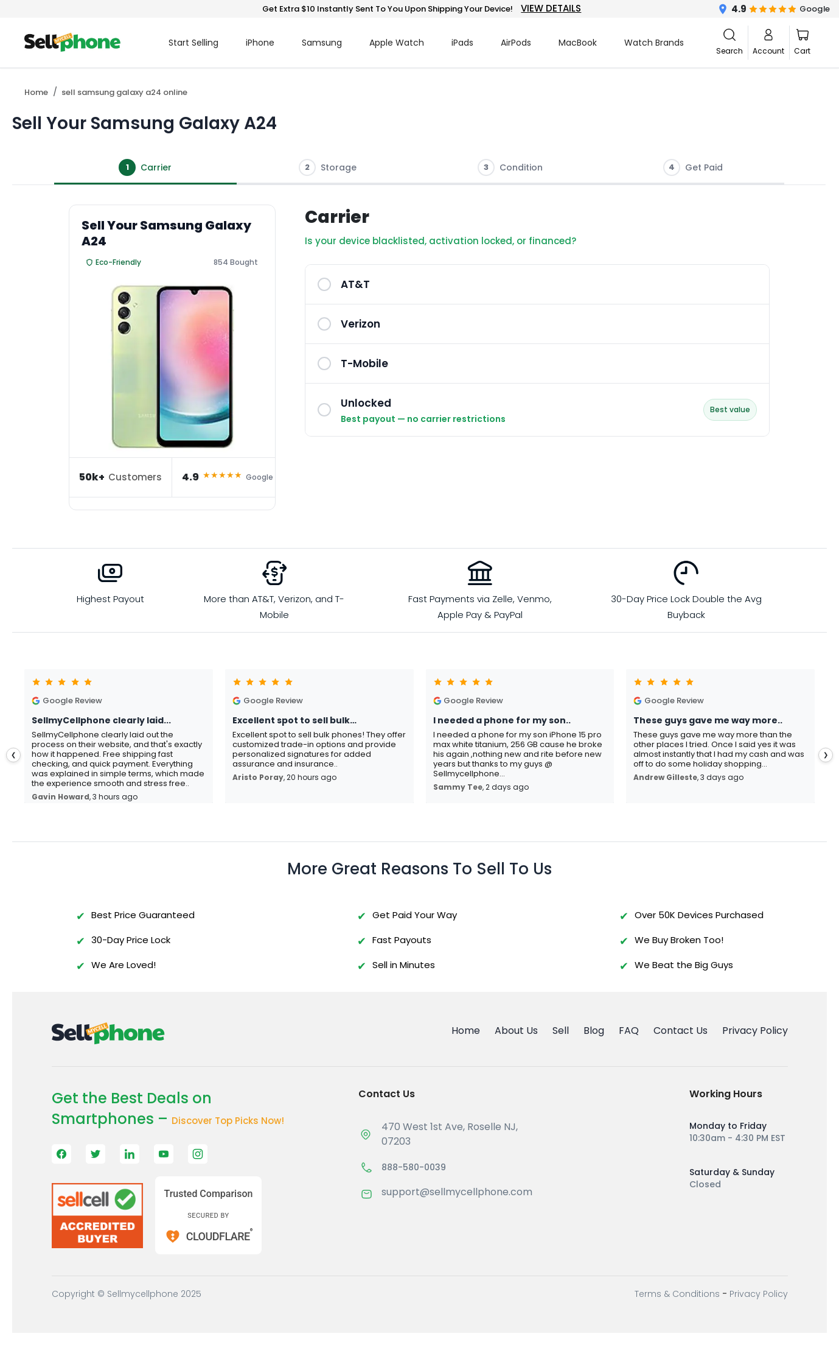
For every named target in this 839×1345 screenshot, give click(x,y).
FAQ (629, 1031)
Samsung (322, 43)
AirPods (516, 43)
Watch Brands (654, 43)
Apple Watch (396, 43)
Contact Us (680, 1031)
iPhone (260, 43)
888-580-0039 (413, 1167)
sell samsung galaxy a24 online (124, 92)
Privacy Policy (755, 1031)
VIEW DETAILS (551, 8)
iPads (462, 43)
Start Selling (193, 43)
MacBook (578, 43)
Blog (593, 1031)
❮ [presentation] (13, 754)
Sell (560, 1031)
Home (36, 92)
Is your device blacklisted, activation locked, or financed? (440, 240)
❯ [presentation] (825, 754)
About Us (516, 1031)
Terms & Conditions (677, 1294)
